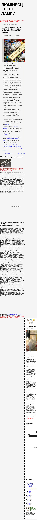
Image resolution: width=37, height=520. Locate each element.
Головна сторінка (8, 153)
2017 (28, 492)
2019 (28, 482)
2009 (28, 503)
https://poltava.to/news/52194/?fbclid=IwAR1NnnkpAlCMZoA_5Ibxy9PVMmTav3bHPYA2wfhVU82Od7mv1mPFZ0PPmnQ (12, 146)
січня (30, 491)
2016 (28, 494)
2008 (28, 504)
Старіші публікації (21, 153)
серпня (30, 483)
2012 (28, 499)
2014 (28, 496)
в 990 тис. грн (8, 124)
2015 (28, 495)
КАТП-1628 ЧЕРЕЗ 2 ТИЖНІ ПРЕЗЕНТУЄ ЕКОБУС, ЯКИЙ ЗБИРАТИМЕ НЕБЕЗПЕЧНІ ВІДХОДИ (11, 30)
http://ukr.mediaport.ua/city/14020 (14, 314)
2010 (28, 502)
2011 (28, 500)
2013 (28, 498)
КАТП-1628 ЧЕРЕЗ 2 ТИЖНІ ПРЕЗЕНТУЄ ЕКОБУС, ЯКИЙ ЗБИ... (32, 487)
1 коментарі (5, 150)
